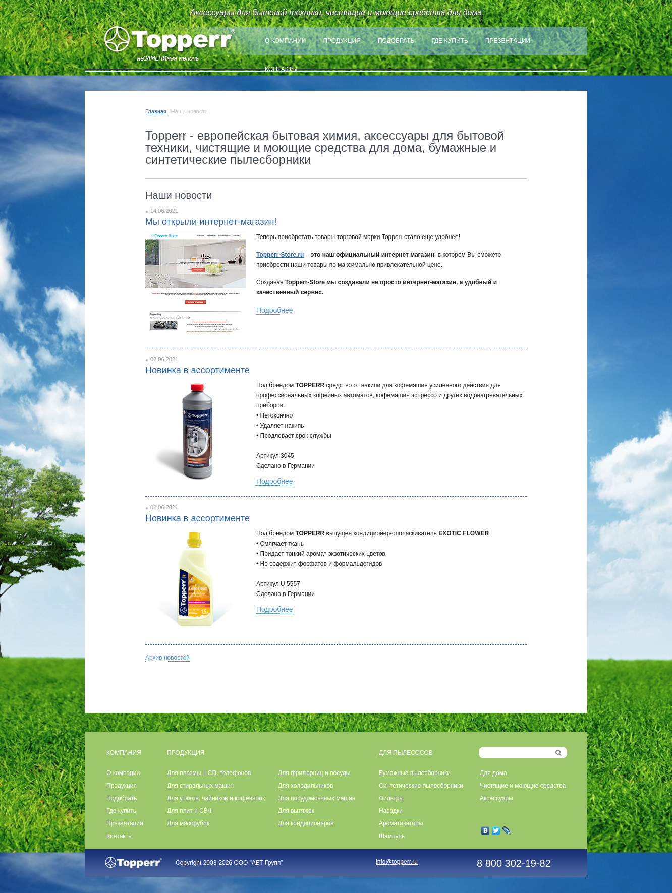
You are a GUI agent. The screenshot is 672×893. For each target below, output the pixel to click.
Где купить (449, 40)
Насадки (391, 810)
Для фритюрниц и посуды (314, 773)
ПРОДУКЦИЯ (185, 752)
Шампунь (392, 836)
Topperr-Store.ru (280, 254)
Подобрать (396, 40)
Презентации (507, 40)
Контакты (281, 69)
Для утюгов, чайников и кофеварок (216, 798)
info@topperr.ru (397, 861)
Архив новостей (167, 657)
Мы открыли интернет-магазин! (210, 222)
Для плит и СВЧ (189, 810)
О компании (285, 40)
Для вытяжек (296, 810)
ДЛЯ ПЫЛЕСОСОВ (406, 752)
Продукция (341, 40)
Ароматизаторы (401, 823)
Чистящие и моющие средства (523, 785)
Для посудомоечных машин (316, 798)
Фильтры (391, 798)
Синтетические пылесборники (421, 785)
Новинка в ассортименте (197, 370)
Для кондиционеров (306, 823)
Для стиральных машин (200, 785)
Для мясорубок (188, 823)
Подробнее (274, 310)
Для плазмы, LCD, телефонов (209, 773)
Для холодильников (305, 785)
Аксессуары (496, 798)
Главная (155, 111)
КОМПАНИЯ (123, 752)
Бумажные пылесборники (415, 773)
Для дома (493, 773)
